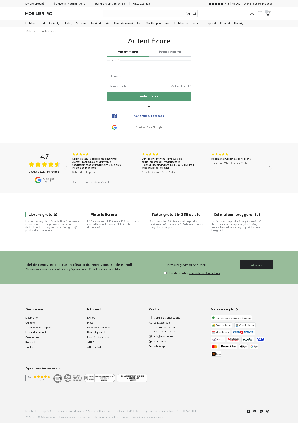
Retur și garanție (96, 332)
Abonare (256, 265)
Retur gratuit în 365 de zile (109, 3)
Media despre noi (35, 332)
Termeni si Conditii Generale (111, 416)
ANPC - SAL (94, 347)
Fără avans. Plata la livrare (68, 3)
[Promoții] (225, 23)
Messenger (158, 341)
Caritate (30, 322)
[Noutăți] (238, 23)
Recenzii (30, 342)
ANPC (90, 342)
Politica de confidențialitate (75, 416)
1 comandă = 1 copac (38, 327)
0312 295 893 (159, 322)
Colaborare (32, 337)
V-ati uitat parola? (181, 86)
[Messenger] (263, 411)
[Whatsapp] (269, 411)
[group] (98, 166)
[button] (252, 13)
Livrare (91, 317)
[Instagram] (250, 411)
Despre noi (31, 317)
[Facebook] (243, 411)
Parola (115, 76)
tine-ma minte (117, 86)
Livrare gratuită (34, 3)
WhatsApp (157, 346)
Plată (90, 322)
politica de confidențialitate (204, 273)
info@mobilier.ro (161, 336)
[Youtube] (256, 411)
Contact (30, 347)
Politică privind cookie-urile (147, 416)
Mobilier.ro (32, 30)
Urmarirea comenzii (98, 327)
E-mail (114, 60)
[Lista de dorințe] (260, 13)
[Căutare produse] (150, 13)
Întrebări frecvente (98, 337)
